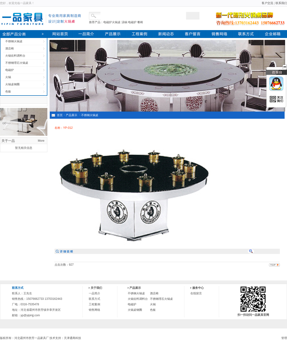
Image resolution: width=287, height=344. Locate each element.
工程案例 (94, 304)
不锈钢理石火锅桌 (16, 62)
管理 (284, 338)
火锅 (8, 77)
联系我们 (281, 3)
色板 (8, 91)
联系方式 (94, 299)
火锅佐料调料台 (15, 55)
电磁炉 (9, 70)
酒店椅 (9, 48)
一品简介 (94, 293)
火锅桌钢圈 (12, 84)
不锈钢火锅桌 (13, 41)
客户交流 (267, 3)
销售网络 (94, 310)
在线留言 (196, 293)
